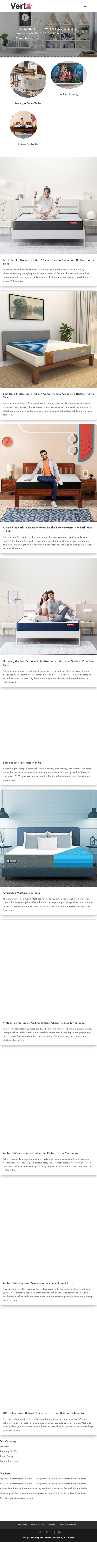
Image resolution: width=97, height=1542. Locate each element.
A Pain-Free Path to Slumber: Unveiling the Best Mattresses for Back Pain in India (43, 1488)
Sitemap (51, 1525)
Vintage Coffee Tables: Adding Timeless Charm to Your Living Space (44, 1023)
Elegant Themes (43, 1538)
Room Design (7, 1456)
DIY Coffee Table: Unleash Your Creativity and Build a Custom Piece (44, 1413)
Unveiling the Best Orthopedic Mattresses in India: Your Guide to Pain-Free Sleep (43, 1493)
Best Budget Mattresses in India (22, 762)
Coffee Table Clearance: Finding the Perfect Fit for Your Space (41, 1153)
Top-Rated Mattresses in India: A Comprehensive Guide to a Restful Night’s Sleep (43, 1479)
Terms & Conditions (68, 1525)
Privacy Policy (37, 1525)
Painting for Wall (9, 1451)
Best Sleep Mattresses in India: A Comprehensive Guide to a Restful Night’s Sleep (43, 1484)
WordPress (69, 1538)
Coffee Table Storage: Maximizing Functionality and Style (38, 1283)
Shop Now (23, 38)
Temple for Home (9, 1461)
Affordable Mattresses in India (21, 893)
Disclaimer (22, 1525)
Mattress (4, 1447)
